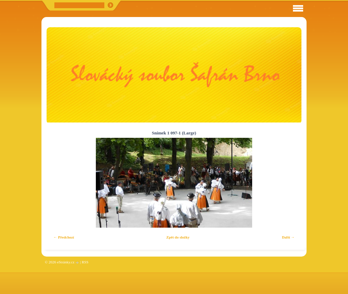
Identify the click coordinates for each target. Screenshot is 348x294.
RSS (85, 262)
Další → (288, 237)
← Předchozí (63, 237)
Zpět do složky (177, 237)
